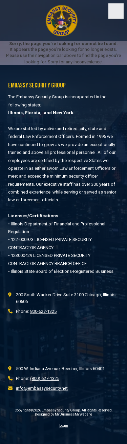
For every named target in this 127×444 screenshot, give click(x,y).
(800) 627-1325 (44, 378)
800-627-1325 (43, 311)
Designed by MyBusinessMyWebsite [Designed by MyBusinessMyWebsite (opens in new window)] (63, 414)
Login (63, 425)
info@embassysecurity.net (42, 388)
